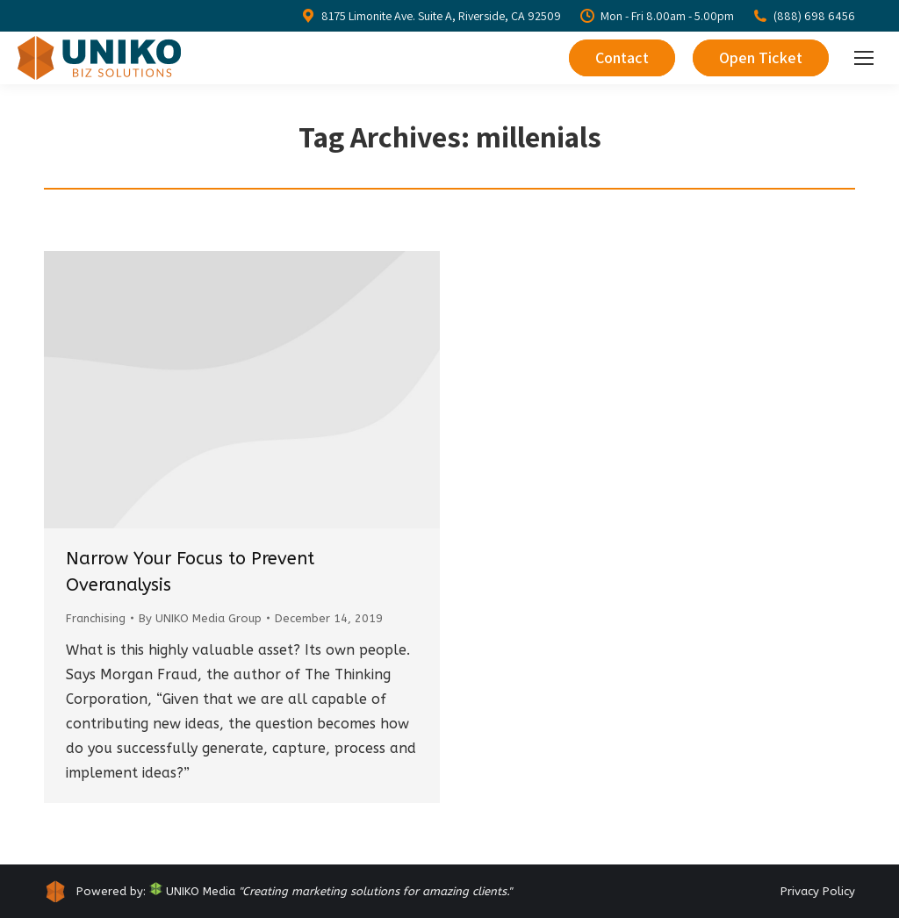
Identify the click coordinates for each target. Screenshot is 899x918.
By (200, 618)
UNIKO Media (192, 891)
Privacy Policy (817, 891)
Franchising (96, 618)
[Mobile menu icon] (863, 57)
